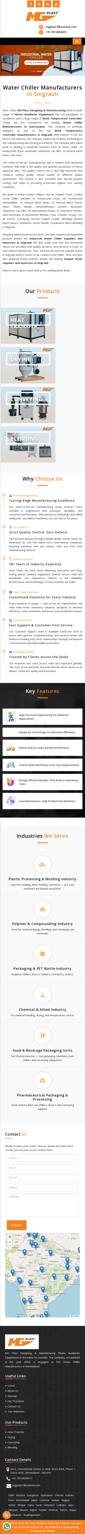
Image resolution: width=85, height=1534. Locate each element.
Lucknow (44, 1500)
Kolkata (69, 1495)
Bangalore (32, 1495)
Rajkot (33, 1510)
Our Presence (15, 1401)
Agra (71, 1505)
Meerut (24, 1510)
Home (11, 1385)
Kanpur (55, 1500)
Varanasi (13, 1510)
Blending (12, 1447)
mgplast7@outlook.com (61, 27)
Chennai (59, 1495)
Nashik (43, 1510)
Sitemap (12, 1396)
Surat (39, 1505)
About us (12, 1390)
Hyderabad (46, 1495)
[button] (6, 60)
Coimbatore (14, 1515)
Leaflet (75, 1316)
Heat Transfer (15, 1432)
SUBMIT (16, 1225)
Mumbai (20, 1495)
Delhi (11, 1495)
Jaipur (34, 1500)
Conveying (13, 1442)
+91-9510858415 (22, 1478)
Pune (11, 1500)
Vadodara (49, 1505)
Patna (30, 1505)
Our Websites (16, 1411)
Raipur (72, 1510)
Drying (11, 1437)
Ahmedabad (22, 1500)
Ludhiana (61, 1505)
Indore (12, 1505)
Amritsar (53, 1510)
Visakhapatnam (32, 1515)
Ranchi (63, 1510)
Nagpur (65, 1500)
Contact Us (13, 1406)
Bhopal (21, 1505)
